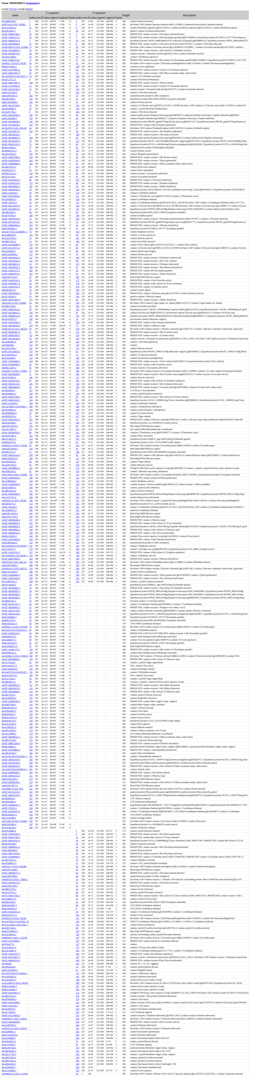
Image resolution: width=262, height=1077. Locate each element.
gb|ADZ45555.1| (9, 416)
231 (77, 167)
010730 (13, 9)
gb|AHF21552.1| (9, 167)
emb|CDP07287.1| (10, 95)
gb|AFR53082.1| (9, 801)
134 (77, 345)
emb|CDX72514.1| (10, 277)
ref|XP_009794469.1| (11, 44)
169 (30, 138)
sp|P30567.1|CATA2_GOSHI (14, 371)
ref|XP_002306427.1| (11, 209)
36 (77, 50)
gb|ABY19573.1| (9, 860)
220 (77, 491)
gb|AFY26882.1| (9, 831)
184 (30, 750)
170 (30, 351)
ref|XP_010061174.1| (11, 60)
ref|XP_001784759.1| (11, 763)
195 (77, 219)
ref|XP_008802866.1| (11, 225)
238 (30, 581)
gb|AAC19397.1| (9, 429)
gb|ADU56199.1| (9, 753)
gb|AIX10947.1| (9, 31)
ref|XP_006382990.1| (11, 594)
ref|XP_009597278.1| (11, 219)
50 (77, 131)
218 (30, 568)
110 (77, 89)
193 (77, 380)
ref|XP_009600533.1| (11, 847)
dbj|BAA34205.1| (9, 536)
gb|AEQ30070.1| (9, 487)
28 (77, 125)
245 (30, 513)
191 (77, 439)
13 (77, 83)
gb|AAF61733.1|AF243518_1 (14, 672)
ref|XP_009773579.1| (11, 853)
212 (30, 274)
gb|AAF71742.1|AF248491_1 (14, 231)
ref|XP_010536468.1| (11, 539)
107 (30, 154)
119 (77, 189)
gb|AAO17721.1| (9, 497)
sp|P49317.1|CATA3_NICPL (14, 63)
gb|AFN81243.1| (9, 471)
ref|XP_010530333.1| (11, 180)
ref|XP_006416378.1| (11, 759)
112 (77, 141)
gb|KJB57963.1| (9, 99)
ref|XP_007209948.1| (11, 121)
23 (77, 160)
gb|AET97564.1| (9, 215)
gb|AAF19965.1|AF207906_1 (14, 406)
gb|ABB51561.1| (9, 601)
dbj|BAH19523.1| (9, 623)
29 (77, 31)
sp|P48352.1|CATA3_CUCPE (14, 445)
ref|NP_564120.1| (9, 507)
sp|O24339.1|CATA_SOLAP (14, 128)
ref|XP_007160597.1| (11, 141)
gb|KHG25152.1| (9, 173)
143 (30, 704)
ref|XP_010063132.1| (11, 633)
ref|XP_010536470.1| (11, 125)
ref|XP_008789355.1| (11, 267)
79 (77, 57)
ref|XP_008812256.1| (11, 743)
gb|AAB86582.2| (9, 481)
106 (30, 115)
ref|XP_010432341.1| (11, 280)
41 (30, 86)
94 (77, 400)
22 (77, 63)
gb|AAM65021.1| (9, 510)
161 (30, 102)
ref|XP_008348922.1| (11, 685)
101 (30, 348)
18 (30, 588)
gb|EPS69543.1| (8, 714)
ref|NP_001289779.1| (11, 53)
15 (77, 102)
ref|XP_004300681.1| (11, 607)
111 (77, 196)
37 (30, 47)
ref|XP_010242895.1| (11, 588)
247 (77, 413)
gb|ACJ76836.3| (9, 251)
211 (77, 432)
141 (77, 238)
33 (77, 274)
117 (77, 377)
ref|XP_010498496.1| (11, 857)
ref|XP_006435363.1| (11, 400)
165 (30, 163)
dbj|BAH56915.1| (9, 814)
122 (30, 436)
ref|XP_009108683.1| (11, 529)
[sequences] (32, 2)
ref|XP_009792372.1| (11, 882)
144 (77, 112)
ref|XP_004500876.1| (11, 523)
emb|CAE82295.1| (10, 669)
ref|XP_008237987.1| (11, 83)
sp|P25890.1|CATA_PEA (12, 789)
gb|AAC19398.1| (9, 733)
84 (77, 248)
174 (77, 283)
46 (77, 118)
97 (77, 312)
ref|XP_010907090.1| (11, 834)
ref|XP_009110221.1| (11, 419)
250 (30, 821)
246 (30, 487)
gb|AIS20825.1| (8, 390)
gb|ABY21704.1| (9, 740)
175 (77, 536)
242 (30, 507)
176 (30, 740)
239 (30, 455)
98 (30, 212)
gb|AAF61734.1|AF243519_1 (14, 630)
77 (30, 147)
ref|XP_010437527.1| (11, 287)
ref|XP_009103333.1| (11, 776)
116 (30, 235)
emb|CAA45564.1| (10, 403)
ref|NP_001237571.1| (11, 248)
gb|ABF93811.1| (9, 682)
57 (77, 228)
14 (77, 53)
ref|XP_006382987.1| (11, 591)
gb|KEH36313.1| (9, 636)
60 (30, 682)
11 (30, 66)
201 (30, 795)
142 (30, 261)
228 (77, 465)
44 (30, 338)
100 (30, 215)
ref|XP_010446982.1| (11, 364)
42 (77, 225)
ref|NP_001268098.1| (11, 244)
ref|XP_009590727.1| (11, 873)
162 (30, 319)
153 (30, 714)
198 (30, 759)
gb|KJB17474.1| (9, 620)
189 (30, 458)
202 (30, 536)
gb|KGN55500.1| (9, 824)
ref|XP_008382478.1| (11, 688)
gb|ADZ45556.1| (9, 461)
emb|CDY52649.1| (10, 565)
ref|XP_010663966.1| (11, 361)
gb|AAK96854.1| (9, 199)
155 (30, 125)
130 (77, 231)
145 (77, 293)
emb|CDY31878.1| (10, 513)
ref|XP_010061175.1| (11, 270)
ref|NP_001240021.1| (11, 312)
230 (30, 355)
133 (77, 478)
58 (30, 636)
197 (30, 756)
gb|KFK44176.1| (9, 720)
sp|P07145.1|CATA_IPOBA (14, 24)
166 (30, 121)
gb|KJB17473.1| (9, 452)
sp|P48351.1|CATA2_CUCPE (14, 627)
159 (77, 562)
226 (30, 801)
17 (77, 121)
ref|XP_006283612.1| (11, 309)
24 (30, 601)
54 (77, 70)
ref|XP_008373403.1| (11, 299)
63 (77, 154)
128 (77, 410)
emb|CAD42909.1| (10, 254)
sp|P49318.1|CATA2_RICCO (14, 568)
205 (30, 270)
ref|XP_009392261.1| (11, 766)
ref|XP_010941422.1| (11, 478)
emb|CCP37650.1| (9, 92)
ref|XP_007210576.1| (11, 222)
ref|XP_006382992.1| (11, 494)
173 (77, 468)
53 (30, 202)
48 (77, 115)
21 (77, 99)
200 (30, 406)
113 (30, 504)
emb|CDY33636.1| (10, 448)
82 (77, 144)
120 (30, 173)
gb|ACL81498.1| (9, 818)
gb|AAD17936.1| (9, 348)
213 (30, 779)
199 (77, 552)
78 (30, 293)
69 (30, 196)
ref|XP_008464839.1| (11, 387)
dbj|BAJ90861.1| (9, 746)
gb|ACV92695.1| (9, 377)
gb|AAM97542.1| (9, 355)
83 (77, 147)
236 (30, 562)
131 (30, 244)
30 (30, 617)
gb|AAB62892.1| (9, 342)
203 (30, 225)
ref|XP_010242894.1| (11, 50)
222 (30, 228)
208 (77, 549)
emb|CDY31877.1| (10, 785)
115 (30, 335)
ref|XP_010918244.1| (11, 160)
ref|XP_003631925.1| (11, 261)
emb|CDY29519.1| (10, 426)
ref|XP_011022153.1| (11, 380)
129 (30, 251)
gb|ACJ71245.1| (9, 678)
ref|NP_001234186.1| (11, 338)
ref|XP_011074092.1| (11, 86)
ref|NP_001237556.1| (11, 105)
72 (77, 222)
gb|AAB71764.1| (9, 112)
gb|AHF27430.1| (9, 306)
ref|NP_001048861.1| (11, 468)
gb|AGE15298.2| (9, 57)
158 (77, 494)
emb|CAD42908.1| (10, 102)
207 (30, 769)
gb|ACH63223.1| (9, 727)
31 (30, 209)
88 (77, 261)
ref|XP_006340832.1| (11, 264)
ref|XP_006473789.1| (11, 837)
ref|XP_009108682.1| (11, 659)
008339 (29, 9)
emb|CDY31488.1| (10, 869)
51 (77, 176)
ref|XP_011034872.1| (11, 131)
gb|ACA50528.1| (9, 296)
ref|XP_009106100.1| (11, 520)
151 (30, 222)
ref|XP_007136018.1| (11, 351)
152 (77, 348)
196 (77, 306)
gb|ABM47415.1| (9, 151)
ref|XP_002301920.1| (11, 115)
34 (30, 141)
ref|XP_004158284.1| (11, 374)
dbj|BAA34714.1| (9, 717)
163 (30, 393)
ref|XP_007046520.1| (11, 432)
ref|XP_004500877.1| (11, 283)
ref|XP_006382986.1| (11, 597)
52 (30, 34)
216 (77, 533)
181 (77, 539)
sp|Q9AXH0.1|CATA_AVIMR (15, 47)
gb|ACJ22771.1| (9, 549)
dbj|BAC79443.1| (9, 66)
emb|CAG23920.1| (10, 572)
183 (77, 134)
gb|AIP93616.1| (8, 798)
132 (77, 309)
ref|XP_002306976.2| (11, 138)
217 (77, 416)
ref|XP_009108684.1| (11, 691)
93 (30, 329)
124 (77, 193)
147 (77, 151)
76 (30, 231)
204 (30, 539)
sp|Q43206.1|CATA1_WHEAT (15, 656)
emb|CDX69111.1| (10, 646)
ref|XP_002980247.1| (11, 805)
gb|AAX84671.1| (9, 863)
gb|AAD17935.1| (9, 238)
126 (77, 108)
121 (77, 458)
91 (30, 643)
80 (30, 614)
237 (30, 419)
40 (77, 183)
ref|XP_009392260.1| (11, 782)
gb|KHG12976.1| (9, 367)
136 (77, 199)
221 (77, 529)
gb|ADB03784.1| (9, 21)
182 (30, 186)
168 (30, 403)
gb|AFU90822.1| (9, 393)
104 (30, 652)
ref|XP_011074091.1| (11, 70)
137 (77, 202)
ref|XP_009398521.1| (11, 737)
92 (77, 40)
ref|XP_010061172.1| (11, 37)
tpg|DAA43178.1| (9, 675)
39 (30, 280)
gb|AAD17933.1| (9, 465)
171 (30, 299)
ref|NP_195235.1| (9, 202)
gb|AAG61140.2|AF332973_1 (15, 756)
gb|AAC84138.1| (9, 827)
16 (30, 108)
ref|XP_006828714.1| (11, 40)
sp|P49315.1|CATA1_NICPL (14, 500)
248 (77, 452)
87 (30, 322)
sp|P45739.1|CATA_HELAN (14, 562)
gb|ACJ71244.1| (9, 662)
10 (30, 57)
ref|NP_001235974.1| (11, 206)
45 (77, 157)
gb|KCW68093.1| (9, 617)
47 (77, 267)
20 (77, 47)
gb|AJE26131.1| (8, 170)
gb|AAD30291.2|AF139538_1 (15, 546)
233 (30, 555)
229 (77, 387)
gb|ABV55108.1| (9, 730)
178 (77, 287)
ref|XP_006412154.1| (11, 614)
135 (30, 248)
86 (30, 180)
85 (77, 351)
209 (30, 578)
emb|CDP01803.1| (10, 542)
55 (77, 390)
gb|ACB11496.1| (9, 436)
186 (77, 371)
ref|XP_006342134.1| (11, 384)
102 (77, 257)
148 (30, 83)
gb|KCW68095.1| (9, 228)
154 (77, 296)
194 (30, 400)
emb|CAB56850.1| (10, 850)
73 (30, 144)
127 (77, 79)
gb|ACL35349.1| (9, 724)
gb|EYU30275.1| (9, 439)
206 (77, 568)
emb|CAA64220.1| (10, 193)
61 (30, 44)
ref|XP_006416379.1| (11, 795)
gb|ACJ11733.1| (9, 176)
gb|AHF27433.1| (9, 241)
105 (30, 95)
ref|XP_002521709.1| (11, 610)
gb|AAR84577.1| (9, 640)
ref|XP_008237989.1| (11, 157)
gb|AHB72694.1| (9, 704)
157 (30, 254)
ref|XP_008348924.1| (11, 186)
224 (30, 559)
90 (77, 235)
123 (30, 358)
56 (77, 299)
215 (77, 264)
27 (77, 60)
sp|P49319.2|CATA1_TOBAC (15, 879)
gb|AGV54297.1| (9, 319)
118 (30, 316)
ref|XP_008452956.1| (11, 335)
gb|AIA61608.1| (9, 358)
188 (77, 367)
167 (30, 484)
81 (77, 170)
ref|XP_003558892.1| (11, 750)
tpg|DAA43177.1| (9, 665)
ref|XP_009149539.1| (11, 325)
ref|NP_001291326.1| (11, 89)
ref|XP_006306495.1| (11, 526)
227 (30, 390)
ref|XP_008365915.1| (11, 274)
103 (30, 131)
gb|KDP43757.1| (9, 504)
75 (30, 60)
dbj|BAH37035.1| (9, 708)
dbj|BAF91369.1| (9, 844)
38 (30, 70)
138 (77, 403)
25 (77, 73)
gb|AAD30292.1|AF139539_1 (15, 555)
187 (30, 474)
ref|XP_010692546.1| (11, 701)
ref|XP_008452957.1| (11, 332)
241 (30, 811)
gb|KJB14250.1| (9, 212)
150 (30, 99)
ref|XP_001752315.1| (11, 792)
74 (30, 290)
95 (30, 170)
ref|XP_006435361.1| (11, 840)
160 (77, 516)
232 (30, 426)
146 (77, 329)
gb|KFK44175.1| (9, 442)
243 (30, 575)
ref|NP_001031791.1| (11, 604)
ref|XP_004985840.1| (11, 772)
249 (30, 818)
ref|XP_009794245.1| (11, 134)
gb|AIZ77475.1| (8, 695)
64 (30, 303)
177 (77, 280)
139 (30, 176)
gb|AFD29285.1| (9, 711)
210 (77, 364)
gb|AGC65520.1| (9, 27)
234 (77, 445)
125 (77, 92)
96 (30, 63)
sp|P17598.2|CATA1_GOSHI (14, 474)
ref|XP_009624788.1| (11, 34)
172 (30, 183)
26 (30, 50)
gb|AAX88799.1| (9, 698)
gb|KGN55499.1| (9, 423)
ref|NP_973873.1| (9, 808)
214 (77, 497)
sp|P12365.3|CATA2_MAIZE (14, 821)
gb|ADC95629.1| (9, 154)
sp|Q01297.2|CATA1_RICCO (14, 329)
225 (30, 798)
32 (77, 355)
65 (30, 367)
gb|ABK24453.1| (9, 491)
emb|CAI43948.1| (9, 118)
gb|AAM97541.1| (9, 581)
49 (30, 193)
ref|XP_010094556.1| (11, 484)
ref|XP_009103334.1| (11, 455)
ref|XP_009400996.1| (11, 163)
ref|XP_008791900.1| (11, 559)
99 (77, 212)
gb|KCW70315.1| (9, 643)
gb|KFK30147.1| (9, 290)
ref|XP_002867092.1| (11, 189)
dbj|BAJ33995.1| (9, 147)
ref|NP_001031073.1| (11, 811)
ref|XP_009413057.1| (11, 73)
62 (77, 173)
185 (77, 575)
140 (77, 358)
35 (30, 37)
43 (77, 163)
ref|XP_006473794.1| (11, 397)
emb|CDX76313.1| (10, 458)
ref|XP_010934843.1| (11, 575)
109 (77, 76)
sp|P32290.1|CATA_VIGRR (14, 303)
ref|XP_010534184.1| (11, 578)
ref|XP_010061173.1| (11, 649)
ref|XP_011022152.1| (11, 552)
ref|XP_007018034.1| (11, 196)
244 (77, 374)
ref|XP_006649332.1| (11, 533)
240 (30, 510)
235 (30, 442)
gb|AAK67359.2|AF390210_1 (15, 769)
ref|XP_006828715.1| (11, 316)
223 (30, 792)
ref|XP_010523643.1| (11, 322)
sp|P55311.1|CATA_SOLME (14, 866)
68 (30, 53)
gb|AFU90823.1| (9, 410)
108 (77, 66)
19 (30, 105)
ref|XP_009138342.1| (11, 293)
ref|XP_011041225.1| (11, 183)
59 (77, 86)
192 (30, 397)
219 (30, 325)
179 (77, 520)
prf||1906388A (8, 345)
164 (77, 303)
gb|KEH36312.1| (9, 652)
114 (77, 105)
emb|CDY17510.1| (10, 516)
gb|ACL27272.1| (9, 79)
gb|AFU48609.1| (9, 108)
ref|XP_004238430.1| (11, 257)
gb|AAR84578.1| (9, 235)
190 (77, 241)
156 (77, 322)
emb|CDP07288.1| (10, 876)
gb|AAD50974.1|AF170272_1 (15, 76)
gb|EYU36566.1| (9, 584)
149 (77, 555)
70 (77, 254)
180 (77, 423)
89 (30, 633)
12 (30, 27)
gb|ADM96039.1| (9, 413)
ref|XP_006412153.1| (11, 144)
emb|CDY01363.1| (10, 779)
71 (77, 128)
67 (30, 371)
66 (30, 128)
